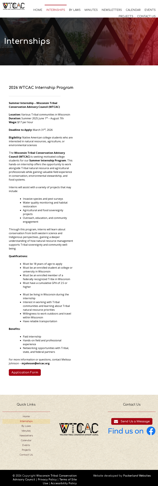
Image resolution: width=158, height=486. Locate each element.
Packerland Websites (137, 472)
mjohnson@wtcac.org (35, 360)
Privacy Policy (47, 476)
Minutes (91, 10)
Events (150, 10)
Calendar (133, 10)
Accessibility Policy (64, 480)
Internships (55, 10)
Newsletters (112, 10)
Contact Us (146, 16)
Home (37, 10)
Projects (126, 16)
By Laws (75, 10)
